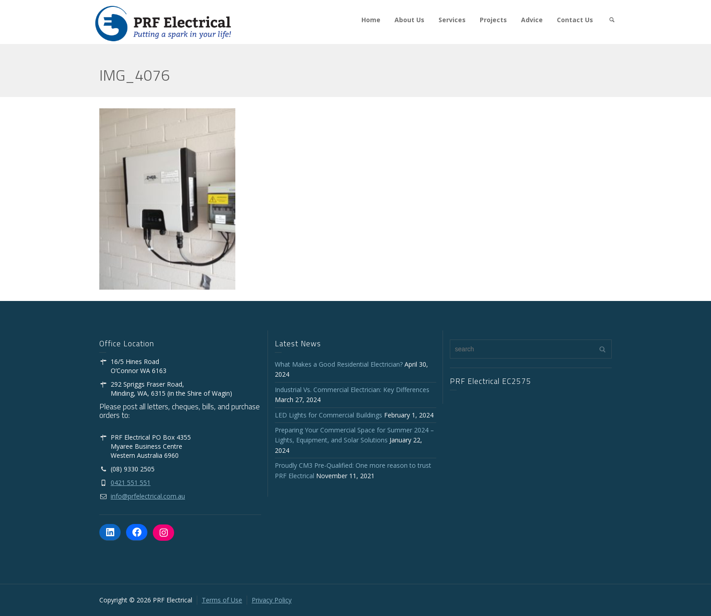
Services (452, 19)
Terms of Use (222, 600)
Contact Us (575, 19)
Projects (493, 19)
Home (370, 19)
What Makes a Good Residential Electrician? (339, 364)
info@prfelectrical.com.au (148, 496)
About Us (409, 19)
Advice (532, 19)
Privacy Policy (272, 600)
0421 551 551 (131, 482)
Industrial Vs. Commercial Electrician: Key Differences (354, 389)
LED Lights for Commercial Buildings (328, 415)
